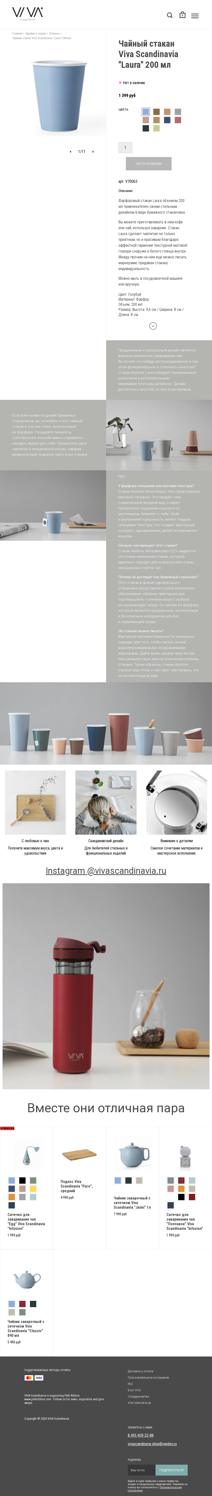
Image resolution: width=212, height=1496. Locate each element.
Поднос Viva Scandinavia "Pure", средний (77, 1186)
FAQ (130, 1384)
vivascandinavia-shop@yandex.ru (152, 1444)
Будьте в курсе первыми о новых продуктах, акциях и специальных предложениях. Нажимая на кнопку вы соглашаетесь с (157, 1484)
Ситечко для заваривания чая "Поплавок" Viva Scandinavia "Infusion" (184, 1221)
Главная (17, 33)
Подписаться (172, 1470)
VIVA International (139, 1403)
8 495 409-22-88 (141, 1435)
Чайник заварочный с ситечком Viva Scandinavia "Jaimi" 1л (132, 1203)
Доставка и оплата (140, 1371)
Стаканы (54, 33)
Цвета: (124, 109)
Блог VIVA (134, 1390)
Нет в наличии (148, 164)
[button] (70, 151)
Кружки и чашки (36, 33)
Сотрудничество (138, 1396)
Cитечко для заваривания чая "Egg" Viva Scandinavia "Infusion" (26, 1221)
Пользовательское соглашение (148, 1377)
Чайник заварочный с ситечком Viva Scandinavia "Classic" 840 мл (26, 1328)
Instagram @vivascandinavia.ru (106, 871)
